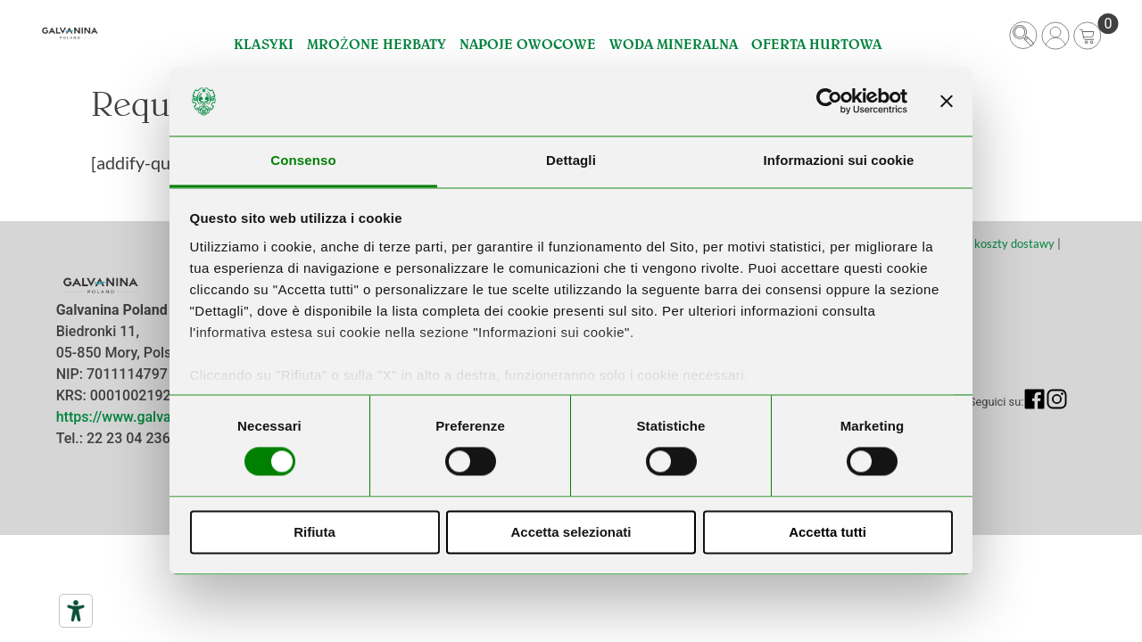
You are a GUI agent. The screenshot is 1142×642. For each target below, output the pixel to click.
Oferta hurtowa (816, 44)
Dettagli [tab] (571, 160)
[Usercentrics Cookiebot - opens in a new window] (829, 101)
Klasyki (264, 44)
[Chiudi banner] (946, 101)
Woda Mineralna (673, 44)
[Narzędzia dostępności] (76, 611)
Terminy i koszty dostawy (989, 243)
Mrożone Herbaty (376, 44)
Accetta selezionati (570, 531)
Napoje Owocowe (527, 44)
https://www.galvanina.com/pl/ (154, 416)
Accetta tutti (827, 531)
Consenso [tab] (302, 160)
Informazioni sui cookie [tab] (839, 160)
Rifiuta (314, 531)
